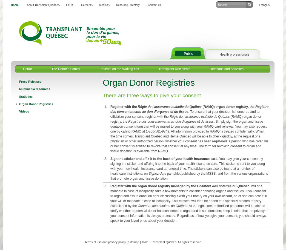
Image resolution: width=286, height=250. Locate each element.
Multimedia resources (34, 89)
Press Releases (30, 81)
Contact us (154, 5)
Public (188, 54)
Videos (24, 111)
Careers (86, 5)
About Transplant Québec (42, 5)
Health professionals (234, 54)
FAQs (69, 5)
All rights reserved (189, 242)
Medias (103, 5)
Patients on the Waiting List (119, 69)
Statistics (26, 96)
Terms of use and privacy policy (105, 242)
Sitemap (133, 242)
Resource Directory (128, 5)
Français (264, 5)
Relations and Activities (227, 69)
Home (15, 5)
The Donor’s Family (66, 69)
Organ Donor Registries (36, 104)
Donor (27, 69)
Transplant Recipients (174, 69)
